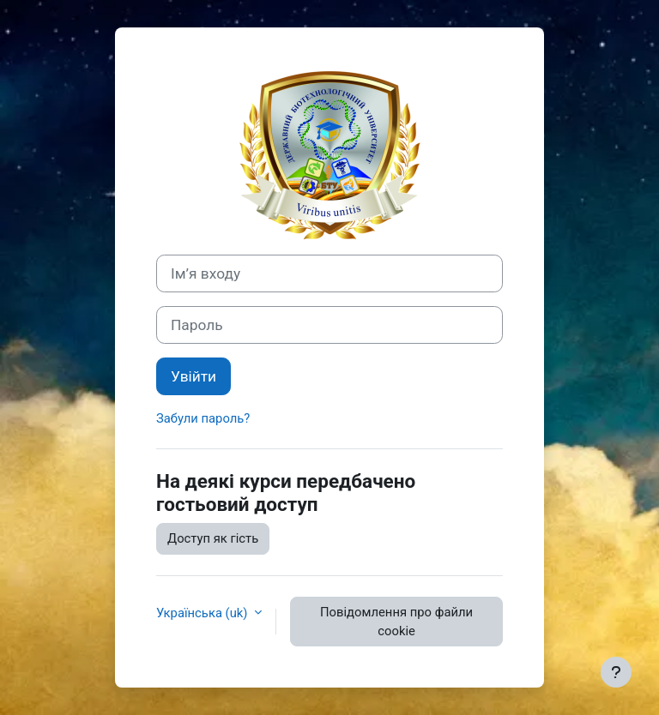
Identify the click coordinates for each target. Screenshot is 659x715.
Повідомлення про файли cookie (396, 621)
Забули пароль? (203, 418)
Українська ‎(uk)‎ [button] (203, 613)
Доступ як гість (212, 538)
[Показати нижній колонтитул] (616, 672)
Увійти (193, 376)
